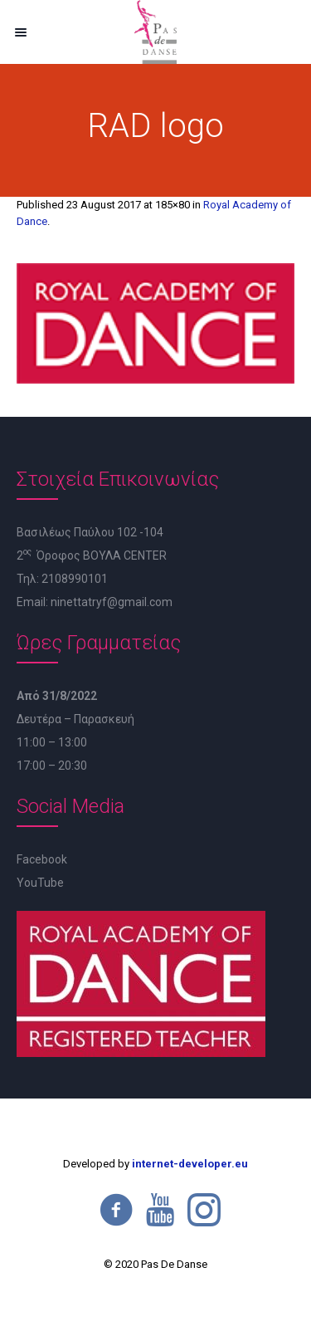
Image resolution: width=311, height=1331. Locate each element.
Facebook (42, 859)
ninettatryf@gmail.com (112, 602)
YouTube (40, 882)
